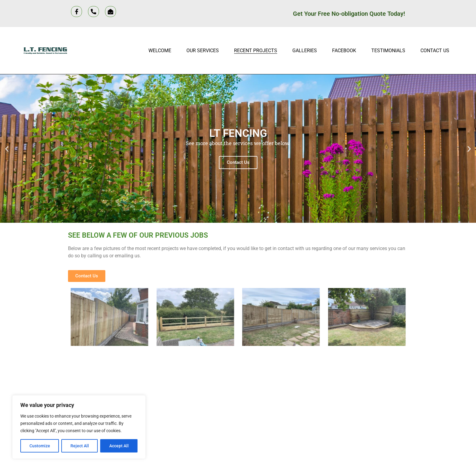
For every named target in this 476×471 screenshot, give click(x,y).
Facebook (344, 50)
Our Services (202, 50)
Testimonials (388, 50)
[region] (79, 427)
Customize (39, 445)
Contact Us (434, 50)
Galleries (304, 50)
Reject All (79, 445)
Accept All (119, 445)
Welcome (159, 50)
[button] (7, 148)
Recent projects (255, 50)
